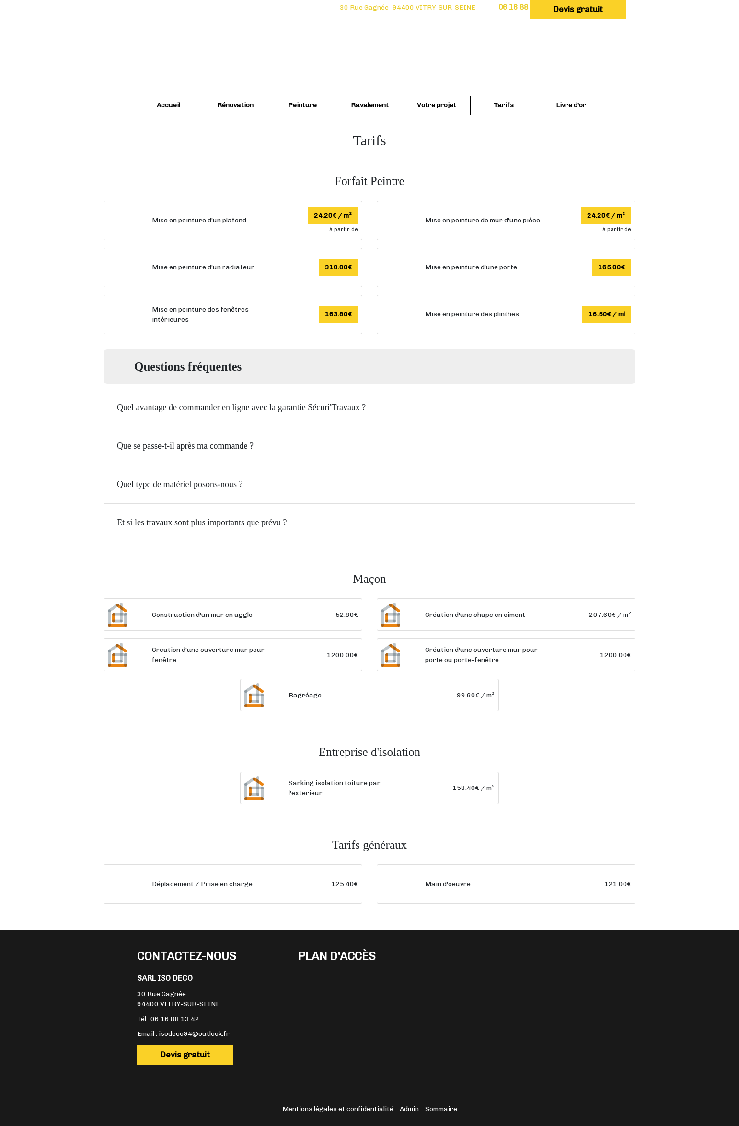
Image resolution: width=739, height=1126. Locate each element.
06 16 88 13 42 (174, 1019)
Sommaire (441, 1109)
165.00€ (611, 267)
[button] (369, 407)
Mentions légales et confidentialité (337, 1109)
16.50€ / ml (607, 314)
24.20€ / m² (333, 215)
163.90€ (338, 314)
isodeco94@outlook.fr (194, 1034)
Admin (409, 1109)
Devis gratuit (578, 9)
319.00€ (338, 267)
